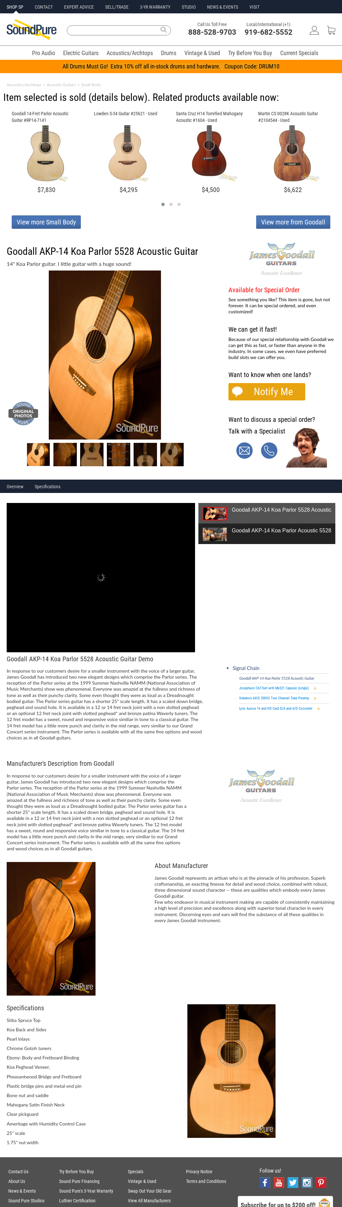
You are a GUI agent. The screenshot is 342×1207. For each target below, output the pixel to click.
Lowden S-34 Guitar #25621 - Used (125, 113)
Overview (15, 486)
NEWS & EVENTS (222, 7)
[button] (163, 204)
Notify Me (273, 391)
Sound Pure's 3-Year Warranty (86, 1191)
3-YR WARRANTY (155, 7)
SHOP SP (15, 7)
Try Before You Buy (250, 52)
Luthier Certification (77, 1200)
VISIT (254, 7)
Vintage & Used (202, 52)
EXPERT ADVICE (79, 7)
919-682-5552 (268, 32)
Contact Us (18, 1171)
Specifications (47, 486)
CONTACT (44, 7)
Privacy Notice (199, 1171)
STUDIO (189, 7)
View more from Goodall (293, 222)
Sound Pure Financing (79, 1181)
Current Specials (299, 52)
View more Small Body (46, 222)
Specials (135, 1171)
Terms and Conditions (206, 1181)
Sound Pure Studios (26, 1200)
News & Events (22, 1191)
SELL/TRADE (117, 7)
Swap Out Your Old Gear (149, 1191)
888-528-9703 (212, 32)
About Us (16, 1181)
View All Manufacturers (149, 1200)
